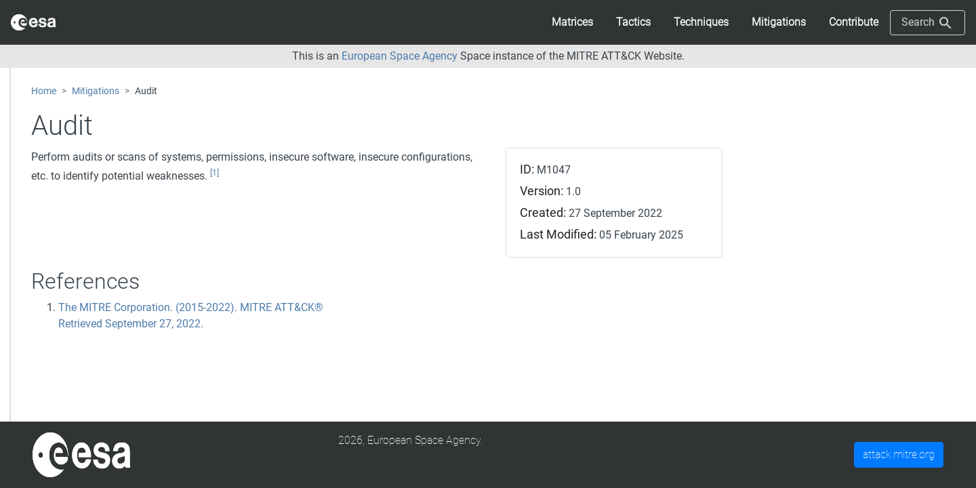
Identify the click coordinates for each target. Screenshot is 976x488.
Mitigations (95, 91)
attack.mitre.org (899, 454)
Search (927, 23)
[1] (214, 173)
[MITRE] (81, 453)
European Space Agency (400, 55)
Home (43, 91)
